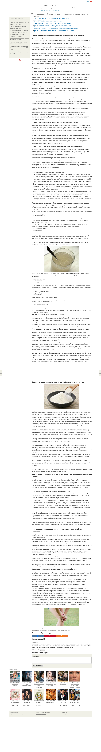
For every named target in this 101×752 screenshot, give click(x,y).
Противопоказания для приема (54, 630)
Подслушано (55, 10)
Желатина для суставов (83, 628)
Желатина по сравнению (58, 628)
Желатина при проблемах (65, 630)
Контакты (37, 712)
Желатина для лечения (67, 628)
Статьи (48, 10)
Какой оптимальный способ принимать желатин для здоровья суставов (52, 23)
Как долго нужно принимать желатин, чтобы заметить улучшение (51, 26)
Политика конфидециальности (41, 714)
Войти (87, 1)
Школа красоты (50, 6)
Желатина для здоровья (49, 628)
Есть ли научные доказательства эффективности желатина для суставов (53, 25)
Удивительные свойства (40, 628)
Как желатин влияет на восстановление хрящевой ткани (48, 31)
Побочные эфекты (75, 628)
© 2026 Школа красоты (14, 712)
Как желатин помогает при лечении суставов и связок (48, 21)
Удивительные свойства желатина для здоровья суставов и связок (51, 18)
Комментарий (36, 656)
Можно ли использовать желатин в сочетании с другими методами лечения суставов (56, 28)
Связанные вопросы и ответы (41, 20)
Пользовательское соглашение (45, 712)
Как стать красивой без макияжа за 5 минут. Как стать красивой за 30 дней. (19, 48)
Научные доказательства (44, 630)
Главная (42, 10)
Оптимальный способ (35, 630)
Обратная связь (64, 712)
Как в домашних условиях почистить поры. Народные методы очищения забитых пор (19, 22)
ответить (42, 649)
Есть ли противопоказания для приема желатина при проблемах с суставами (54, 30)
